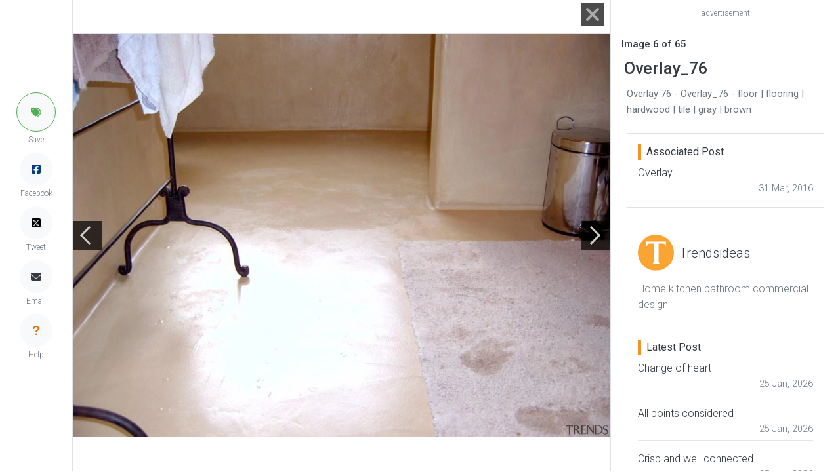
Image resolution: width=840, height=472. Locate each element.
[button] (36, 112)
